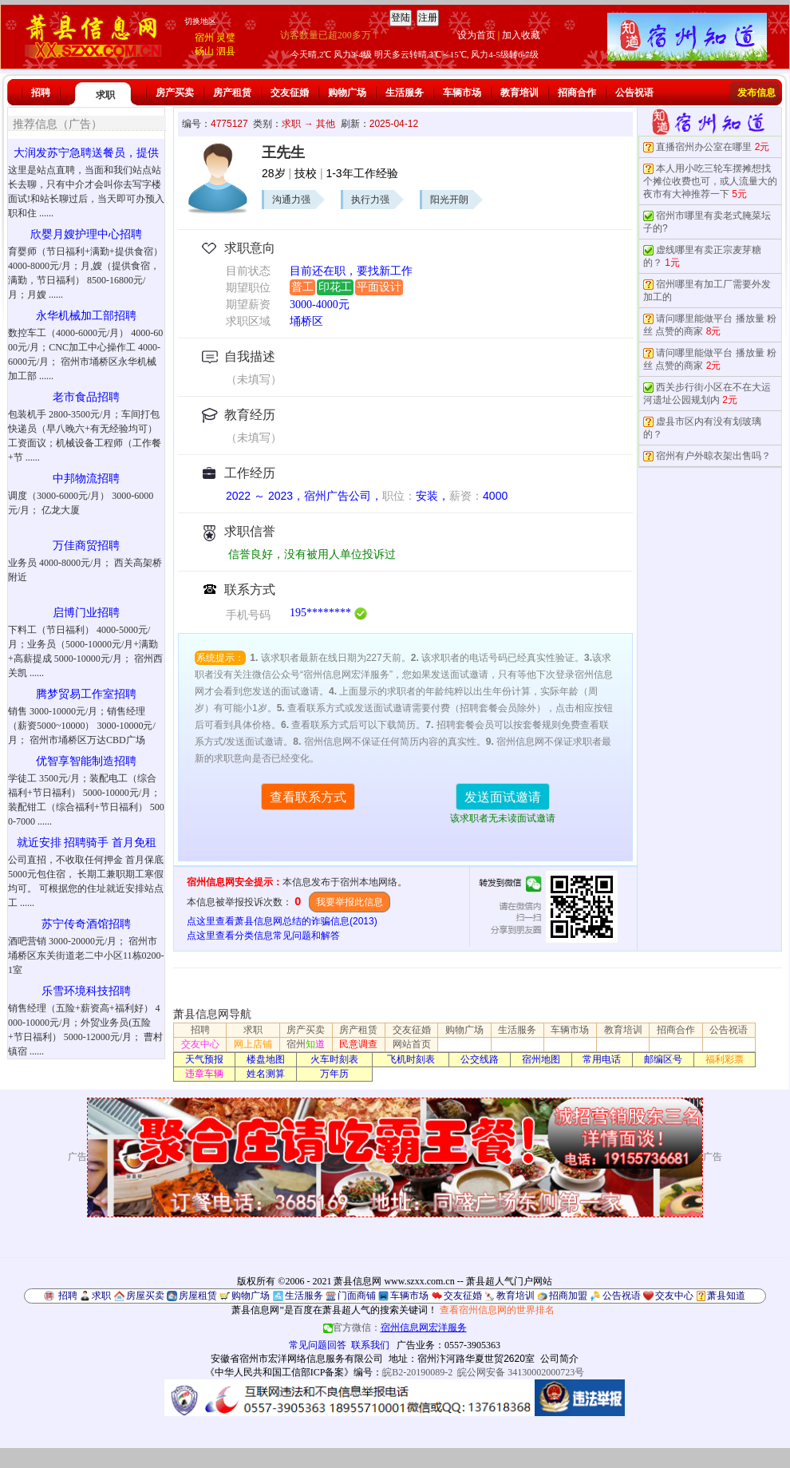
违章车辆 (204, 1073)
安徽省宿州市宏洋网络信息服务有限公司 (297, 1358)
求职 (105, 95)
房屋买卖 (145, 1295)
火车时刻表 (334, 1059)
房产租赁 (232, 92)
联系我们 (370, 1345)
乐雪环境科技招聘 (86, 991)
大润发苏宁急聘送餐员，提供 (86, 153)
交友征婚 (290, 92)
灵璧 (225, 37)
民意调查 (358, 1044)
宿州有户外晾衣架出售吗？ (713, 455)
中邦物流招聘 (86, 479)
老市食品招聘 (86, 397)
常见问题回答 (317, 1345)
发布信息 (756, 92)
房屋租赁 (198, 1295)
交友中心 (200, 1044)
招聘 (40, 92)
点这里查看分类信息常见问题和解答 (263, 935)
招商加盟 (568, 1295)
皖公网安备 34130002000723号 (520, 1372)
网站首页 (412, 1044)
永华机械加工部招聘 (86, 316)
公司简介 (559, 1358)
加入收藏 (521, 35)
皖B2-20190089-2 (417, 1372)
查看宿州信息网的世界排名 (497, 1310)
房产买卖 (175, 92)
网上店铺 (253, 1044)
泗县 (225, 51)
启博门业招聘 (86, 613)
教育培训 (519, 92)
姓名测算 (266, 1073)
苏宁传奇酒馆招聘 (86, 924)
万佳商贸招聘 (86, 546)
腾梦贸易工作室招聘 (86, 694)
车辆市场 (462, 92)
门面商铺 (357, 1295)
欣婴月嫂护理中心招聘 (86, 234)
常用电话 (602, 1059)
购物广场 (347, 92)
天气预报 (204, 1059)
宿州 (204, 37)
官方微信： (395, 1327)
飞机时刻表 (411, 1059)
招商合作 (577, 92)
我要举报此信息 (349, 902)
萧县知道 (726, 1295)
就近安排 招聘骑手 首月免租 (86, 843)
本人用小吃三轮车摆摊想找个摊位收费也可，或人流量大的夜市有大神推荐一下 (710, 181)
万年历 (334, 1073)
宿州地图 (541, 1059)
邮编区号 (663, 1059)
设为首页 (476, 35)
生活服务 (404, 92)
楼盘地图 (266, 1059)
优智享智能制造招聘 (86, 761)
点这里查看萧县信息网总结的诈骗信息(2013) (282, 921)
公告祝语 (634, 92)
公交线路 (479, 1059)
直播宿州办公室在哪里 (704, 146)
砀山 (204, 51)
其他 (325, 123)
